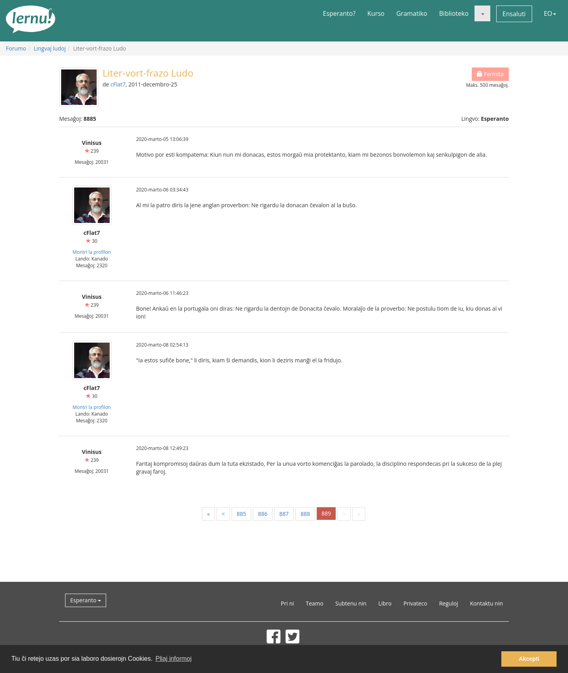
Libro (385, 603)
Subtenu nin (350, 603)
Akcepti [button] (529, 659)
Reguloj (448, 603)
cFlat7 (117, 84)
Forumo (16, 48)
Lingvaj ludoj (50, 48)
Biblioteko (454, 13)
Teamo (314, 603)
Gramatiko (412, 13)
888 (305, 513)
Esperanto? (339, 13)
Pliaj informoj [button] (173, 658)
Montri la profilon (92, 252)
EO (550, 13)
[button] (482, 13)
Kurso (375, 13)
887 (284, 513)
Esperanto (85, 600)
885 (241, 513)
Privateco (415, 603)
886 (262, 513)
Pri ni (287, 603)
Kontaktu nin (486, 603)
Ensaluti (514, 13)
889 (326, 513)
